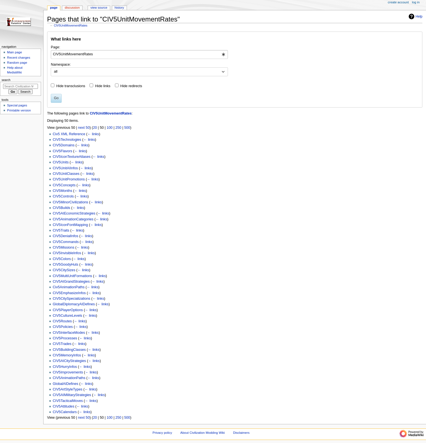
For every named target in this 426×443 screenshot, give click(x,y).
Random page (17, 62)
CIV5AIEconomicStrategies (74, 213)
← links (93, 134)
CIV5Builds (61, 208)
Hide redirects (131, 86)
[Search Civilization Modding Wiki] (20, 86)
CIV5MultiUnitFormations (72, 276)
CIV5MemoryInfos (67, 355)
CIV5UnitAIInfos (65, 168)
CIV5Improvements (68, 372)
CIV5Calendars (65, 412)
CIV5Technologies (67, 140)
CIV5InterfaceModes (69, 333)
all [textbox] (55, 71)
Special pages (17, 105)
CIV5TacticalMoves (68, 401)
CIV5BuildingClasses (69, 350)
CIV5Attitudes (63, 406)
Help (415, 16)
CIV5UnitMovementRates (70, 25)
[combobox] (139, 54)
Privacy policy (162, 432)
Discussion (72, 7)
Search (6, 80)
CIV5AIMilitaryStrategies (72, 395)
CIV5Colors (62, 259)
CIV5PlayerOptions (68, 310)
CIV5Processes (65, 338)
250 (118, 128)
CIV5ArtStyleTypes (67, 389)
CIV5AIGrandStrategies (71, 282)
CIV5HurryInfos (65, 367)
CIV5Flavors (62, 151)
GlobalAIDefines (65, 384)
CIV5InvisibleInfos (67, 253)
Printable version (19, 110)
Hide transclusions (70, 86)
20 (95, 128)
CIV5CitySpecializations (71, 299)
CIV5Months (62, 191)
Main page (14, 52)
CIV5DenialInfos (65, 236)
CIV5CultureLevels (67, 316)
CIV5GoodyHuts (65, 264)
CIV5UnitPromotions (69, 179)
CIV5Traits (61, 230)
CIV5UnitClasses (66, 174)
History (119, 7)
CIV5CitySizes (64, 270)
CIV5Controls (63, 196)
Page (53, 7)
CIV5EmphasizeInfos (69, 293)
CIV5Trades (62, 344)
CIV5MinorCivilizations (70, 202)
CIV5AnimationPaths (69, 378)
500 (127, 128)
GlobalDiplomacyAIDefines (74, 304)
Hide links (102, 86)
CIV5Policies (63, 327)
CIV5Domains (63, 145)
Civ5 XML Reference (69, 134)
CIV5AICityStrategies (69, 361)
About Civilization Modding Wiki (202, 432)
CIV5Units (61, 162)
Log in (416, 2)
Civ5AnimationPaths (69, 287)
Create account (398, 2)
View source (98, 7)
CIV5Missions (63, 247)
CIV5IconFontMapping (70, 225)
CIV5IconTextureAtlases (71, 157)
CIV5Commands (66, 242)
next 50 (84, 128)
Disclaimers (241, 432)
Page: (55, 47)
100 (109, 128)
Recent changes (18, 57)
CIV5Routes (62, 321)
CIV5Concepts (64, 185)
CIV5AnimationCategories (73, 219)
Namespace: (61, 64)
